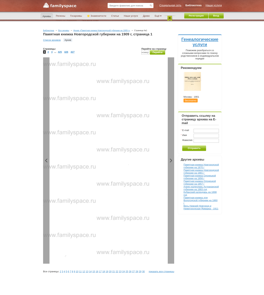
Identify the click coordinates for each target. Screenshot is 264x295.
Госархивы (76, 15)
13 (87, 271)
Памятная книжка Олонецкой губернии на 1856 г (200, 177)
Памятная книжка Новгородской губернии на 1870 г (201, 166)
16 (97, 271)
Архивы (47, 16)
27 (133, 271)
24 (123, 271)
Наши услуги (131, 15)
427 (73, 52)
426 (66, 52)
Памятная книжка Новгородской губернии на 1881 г (201, 171)
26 (130, 271)
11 (80, 271)
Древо (146, 15)
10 (77, 271)
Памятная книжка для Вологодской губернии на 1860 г (200, 200)
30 (143, 271)
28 (136, 271)
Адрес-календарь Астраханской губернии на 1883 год (201, 188)
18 (103, 271)
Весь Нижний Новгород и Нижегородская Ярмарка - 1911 (201, 207)
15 (93, 271)
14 (90, 271)
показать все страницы (161, 271)
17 (100, 271)
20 (110, 271)
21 (113, 271)
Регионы (60, 15)
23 (120, 271)
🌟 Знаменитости (96, 15)
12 (83, 271)
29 (140, 271)
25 (127, 271)
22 (116, 271)
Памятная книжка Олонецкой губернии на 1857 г (200, 182)
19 (107, 271)
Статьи (115, 15)
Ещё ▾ (158, 15)
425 (60, 52)
